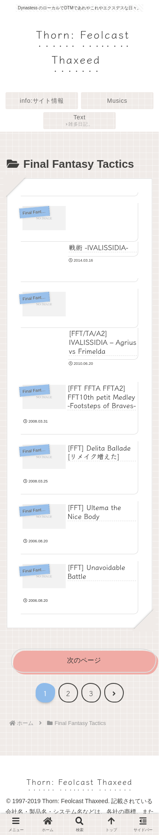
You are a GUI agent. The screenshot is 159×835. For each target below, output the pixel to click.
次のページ (84, 660)
